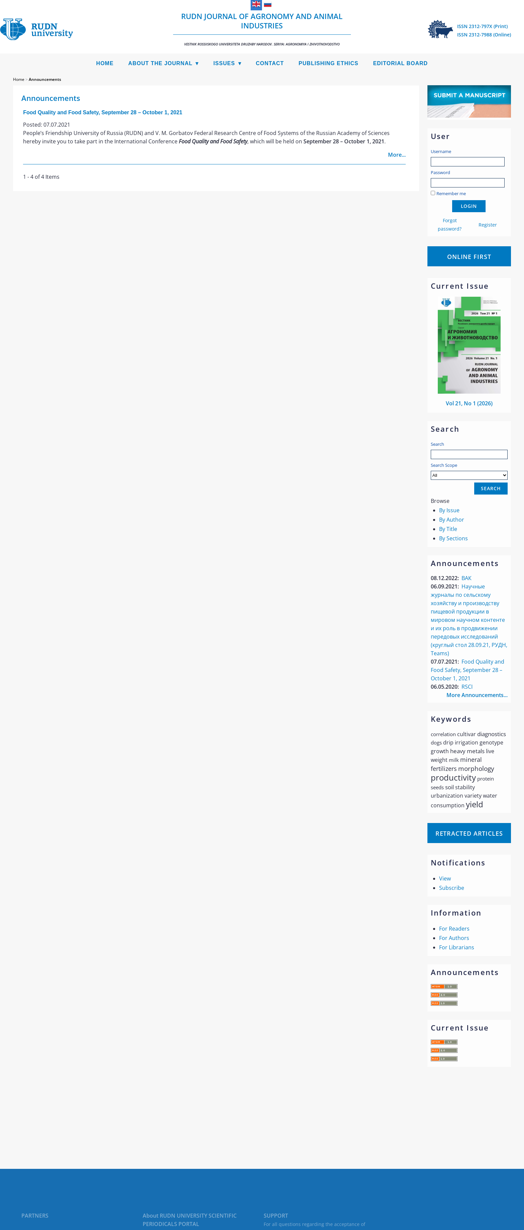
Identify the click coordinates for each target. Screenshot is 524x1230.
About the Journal (160, 63)
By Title (448, 529)
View (445, 878)
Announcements (45, 79)
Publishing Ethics (329, 63)
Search (437, 444)
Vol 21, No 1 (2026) (469, 403)
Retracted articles (469, 833)
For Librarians (456, 947)
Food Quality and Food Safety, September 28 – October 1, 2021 (467, 670)
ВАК (467, 578)
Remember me (451, 193)
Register (488, 225)
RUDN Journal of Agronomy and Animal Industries (262, 28)
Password (440, 172)
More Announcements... (477, 695)
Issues (224, 63)
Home (105, 63)
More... (397, 154)
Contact (270, 63)
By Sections (453, 538)
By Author (451, 519)
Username (441, 151)
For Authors (454, 938)
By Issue (449, 510)
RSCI (467, 686)
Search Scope (469, 471)
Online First (469, 257)
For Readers (454, 928)
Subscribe (451, 888)
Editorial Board (400, 63)
